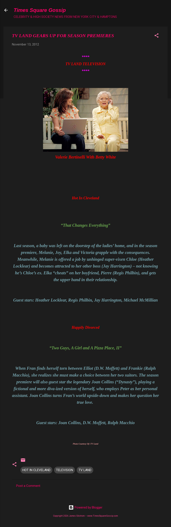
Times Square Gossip (40, 10)
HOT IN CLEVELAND (36, 470)
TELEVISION (64, 470)
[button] (156, 36)
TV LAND (85, 470)
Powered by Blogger (85, 507)
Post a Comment (28, 486)
